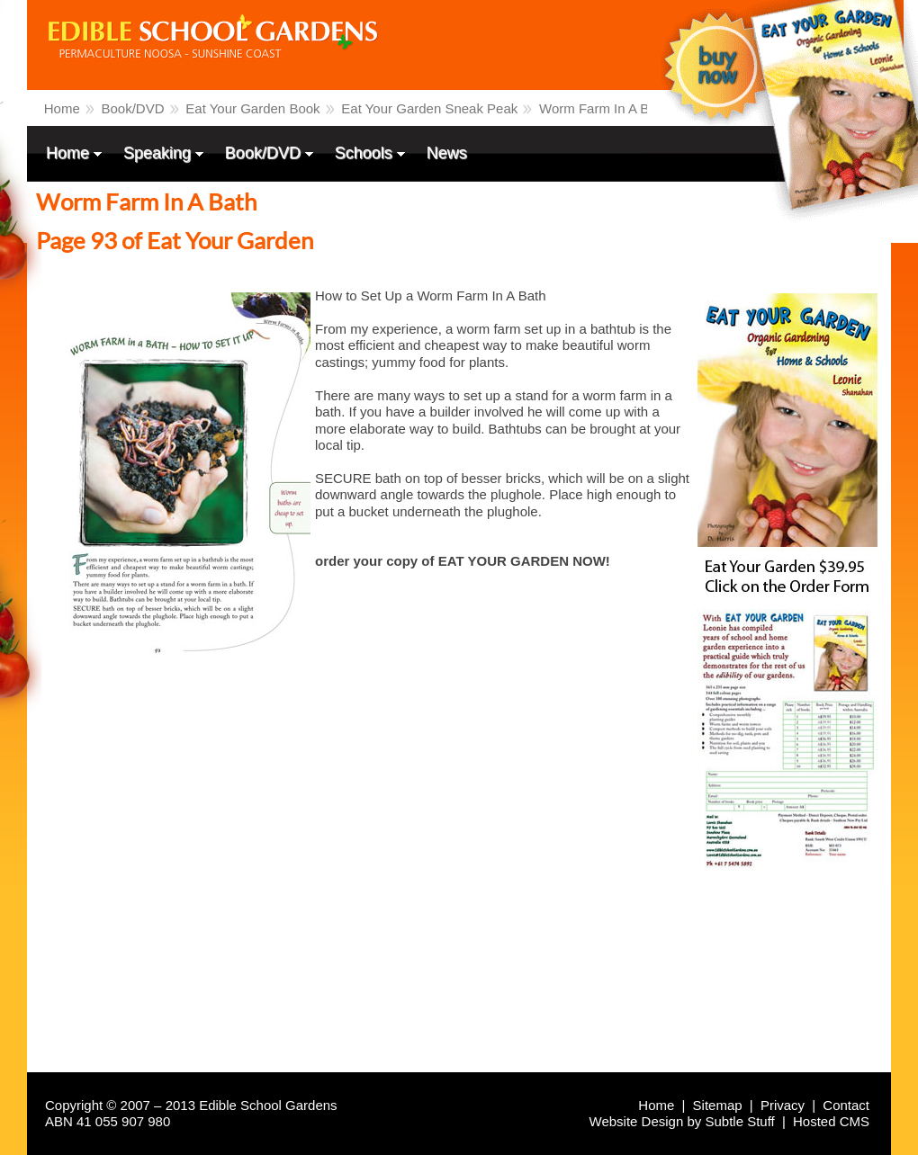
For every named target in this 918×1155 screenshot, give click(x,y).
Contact (846, 1105)
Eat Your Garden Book (252, 108)
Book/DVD (133, 108)
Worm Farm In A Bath (603, 108)
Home (62, 108)
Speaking (158, 155)
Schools (365, 155)
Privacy (782, 1105)
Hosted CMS (831, 1121)
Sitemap (717, 1105)
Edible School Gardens (149, 85)
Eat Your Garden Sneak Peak (429, 108)
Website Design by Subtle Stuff (682, 1121)
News (447, 153)
